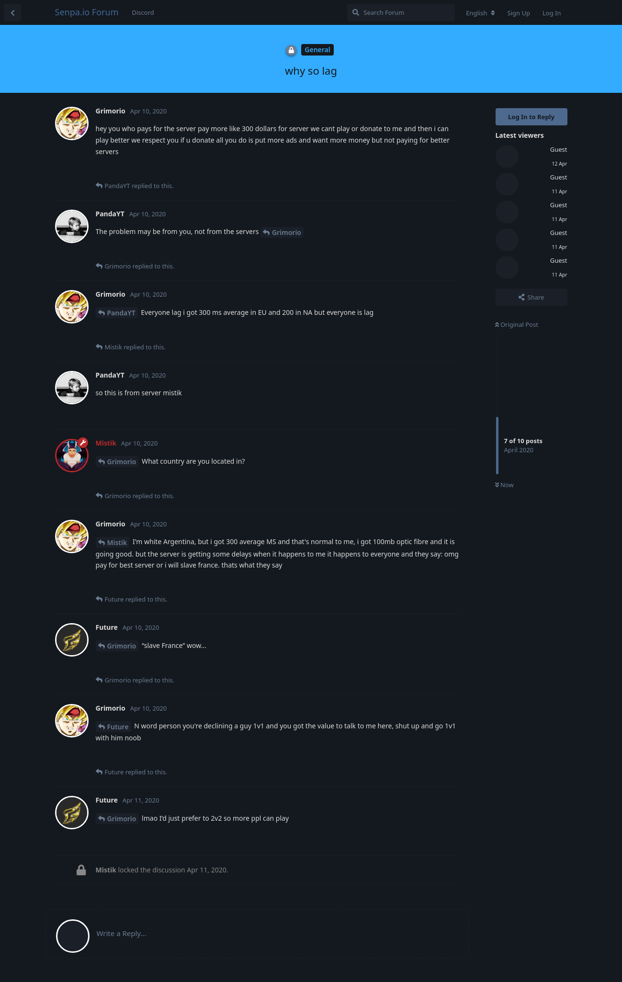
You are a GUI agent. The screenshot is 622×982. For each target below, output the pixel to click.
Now (504, 484)
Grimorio (286, 232)
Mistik (117, 542)
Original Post (516, 324)
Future (118, 726)
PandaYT (121, 312)
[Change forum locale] (480, 13)
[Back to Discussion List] (12, 12)
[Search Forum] (401, 12)
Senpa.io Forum (87, 12)
